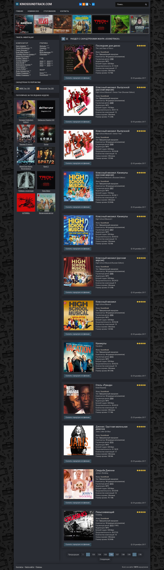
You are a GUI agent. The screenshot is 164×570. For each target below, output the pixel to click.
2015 (111, 357)
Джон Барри (20, 67)
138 (123, 555)
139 (129, 555)
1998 (111, 59)
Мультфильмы (45, 52)
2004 (111, 398)
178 (140, 555)
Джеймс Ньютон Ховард (25, 54)
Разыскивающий (105, 512)
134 (99, 555)
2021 (41, 63)
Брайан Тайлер (21, 58)
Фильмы (43, 46)
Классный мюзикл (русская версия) (111, 259)
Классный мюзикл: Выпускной (112, 131)
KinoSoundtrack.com (33, 4)
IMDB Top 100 (24, 88)
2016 (111, 442)
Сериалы (43, 48)
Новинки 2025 (33, 11)
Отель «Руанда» (104, 385)
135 (105, 555)
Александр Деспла (23, 65)
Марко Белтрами (22, 56)
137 (117, 555)
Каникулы (101, 343)
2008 (111, 103)
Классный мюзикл (106, 301)
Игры (41, 50)
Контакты (64, 11)
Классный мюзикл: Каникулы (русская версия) (112, 173)
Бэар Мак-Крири (22, 52)
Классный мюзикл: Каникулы (112, 216)
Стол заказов (50, 11)
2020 (41, 61)
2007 (111, 188)
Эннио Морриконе (23, 48)
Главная (19, 11)
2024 (48, 63)
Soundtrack (44, 75)
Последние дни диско (108, 45)
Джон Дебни (21, 69)
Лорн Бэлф (20, 63)
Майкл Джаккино (22, 75)
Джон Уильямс (21, 50)
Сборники (43, 54)
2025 (48, 65)
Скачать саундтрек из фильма (78, 78)
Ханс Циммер (21, 46)
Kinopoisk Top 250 (47, 88)
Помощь (39, 567)
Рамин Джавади (22, 73)
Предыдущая (73, 555)
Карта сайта (29, 567)
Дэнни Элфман (22, 61)
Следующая (105, 559)
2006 (111, 274)
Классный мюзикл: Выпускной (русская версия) (112, 88)
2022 (41, 65)
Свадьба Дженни (105, 470)
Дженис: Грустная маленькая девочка (111, 427)
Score (42, 73)
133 (93, 555)
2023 (48, 61)
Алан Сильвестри (22, 71)
